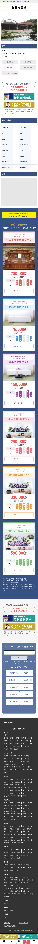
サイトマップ (23, 923)
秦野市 (24, 814)
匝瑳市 (24, 834)
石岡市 (6, 877)
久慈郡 (6, 883)
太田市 (30, 850)
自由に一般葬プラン (19, 528)
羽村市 (27, 764)
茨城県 (6, 874)
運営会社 (7, 923)
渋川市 (24, 852)
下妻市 (29, 883)
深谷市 (24, 793)
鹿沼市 (6, 867)
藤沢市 (6, 816)
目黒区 (16, 749)
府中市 (11, 770)
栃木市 (17, 867)
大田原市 (19, 865)
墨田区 (17, 743)
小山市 (26, 865)
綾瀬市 (30, 803)
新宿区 (6, 743)
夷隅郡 (24, 826)
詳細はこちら (18, 291)
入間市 (17, 779)
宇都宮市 (12, 865)
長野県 (6, 907)
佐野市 (11, 867)
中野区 (24, 746)
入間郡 (11, 779)
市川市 (30, 826)
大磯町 (20, 805)
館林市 (6, 855)
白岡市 (26, 787)
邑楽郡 (24, 850)
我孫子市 (10, 826)
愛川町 (6, 803)
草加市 (6, 790)
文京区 (6, 749)
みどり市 (12, 858)
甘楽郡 (6, 852)
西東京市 (13, 764)
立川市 (17, 761)
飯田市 (11, 910)
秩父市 (11, 790)
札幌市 (6, 903)
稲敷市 (17, 877)
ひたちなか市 (22, 894)
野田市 (19, 840)
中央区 (6, 746)
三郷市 (13, 796)
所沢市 (24, 790)
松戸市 (30, 840)
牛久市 (23, 877)
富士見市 (6, 796)
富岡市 (17, 855)
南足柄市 (23, 816)
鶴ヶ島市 (18, 790)
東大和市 (21, 767)
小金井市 (18, 759)
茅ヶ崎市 (6, 814)
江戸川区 (23, 738)
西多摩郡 (6, 764)
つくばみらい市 (8, 888)
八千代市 (13, 843)
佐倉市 (19, 834)
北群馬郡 (12, 852)
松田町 (11, 816)
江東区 (16, 741)
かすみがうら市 (14, 880)
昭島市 (6, 756)
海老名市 (13, 805)
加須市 (30, 779)
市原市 (6, 829)
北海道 (6, 900)
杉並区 (11, 743)
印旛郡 (17, 829)
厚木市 (24, 803)
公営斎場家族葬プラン (19, 237)
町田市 (17, 770)
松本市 (6, 910)
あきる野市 (13, 756)
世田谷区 (23, 743)
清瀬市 (6, 759)
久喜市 (30, 782)
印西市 (11, 829)
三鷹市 (23, 770)
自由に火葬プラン (19, 359)
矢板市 (17, 870)
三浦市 (17, 816)
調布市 (29, 761)
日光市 (29, 867)
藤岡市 (29, 855)
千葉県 (6, 823)
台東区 (30, 743)
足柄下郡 (18, 803)
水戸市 (29, 894)
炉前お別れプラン (19, 304)
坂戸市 (14, 787)
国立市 (11, 759)
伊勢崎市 (18, 850)
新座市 (30, 790)
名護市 (6, 917)
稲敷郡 (11, 877)
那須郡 (23, 867)
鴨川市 (19, 832)
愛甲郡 (11, 803)
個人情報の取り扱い (10, 926)
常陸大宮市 (7, 894)
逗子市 (24, 811)
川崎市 (24, 808)
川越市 (11, 782)
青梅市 (26, 756)
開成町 (13, 808)
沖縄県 (6, 914)
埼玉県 (6, 776)
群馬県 (6, 847)
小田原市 (6, 808)
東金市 (17, 837)
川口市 (6, 782)
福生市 (6, 770)
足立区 (6, 738)
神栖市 (22, 880)
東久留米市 (7, 767)
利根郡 (11, 855)
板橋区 (17, 738)
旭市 (5, 826)
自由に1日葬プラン (19, 416)
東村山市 (14, 767)
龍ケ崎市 (6, 896)
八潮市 (19, 796)
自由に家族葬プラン (19, 472)
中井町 (13, 814)
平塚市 (30, 814)
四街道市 (20, 843)
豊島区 (19, 746)
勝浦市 (24, 832)
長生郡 (11, 837)
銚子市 (6, 837)
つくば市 (23, 885)
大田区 (30, 738)
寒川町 (19, 811)
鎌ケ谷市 (12, 832)
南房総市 (6, 843)
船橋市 (24, 840)
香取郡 (29, 829)
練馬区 (30, 746)
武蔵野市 (29, 770)
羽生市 (6, 793)
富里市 (23, 837)
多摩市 (23, 761)
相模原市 (6, 811)
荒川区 (11, 738)
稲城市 (20, 756)
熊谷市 (6, 785)
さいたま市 (7, 787)
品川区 (22, 741)
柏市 (29, 832)
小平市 (6, 761)
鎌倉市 (19, 808)
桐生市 (19, 852)
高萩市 (11, 885)
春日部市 (23, 779)
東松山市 (18, 793)
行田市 (24, 782)
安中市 (11, 850)
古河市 (11, 883)
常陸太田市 (25, 891)
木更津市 (6, 834)
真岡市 (11, 870)
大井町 (26, 805)
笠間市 (29, 877)
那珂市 (28, 888)
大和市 (30, 816)
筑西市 (17, 885)
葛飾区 (6, 741)
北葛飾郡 (18, 782)
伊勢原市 (6, 805)
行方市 (6, 891)
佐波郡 (19, 858)
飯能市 (11, 793)
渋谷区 (28, 741)
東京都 (6, 733)
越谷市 (17, 785)
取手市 (22, 888)
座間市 (13, 811)
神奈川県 (7, 800)
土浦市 (17, 888)
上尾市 (6, 779)
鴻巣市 (11, 785)
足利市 (6, 865)
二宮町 (19, 814)
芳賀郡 (6, 870)
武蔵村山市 (7, 772)
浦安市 (23, 829)
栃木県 (6, 862)
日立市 (14, 894)
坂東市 (11, 891)
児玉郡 (23, 785)
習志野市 (6, 840)
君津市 (13, 834)
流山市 (29, 837)
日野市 (28, 767)
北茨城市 (28, 880)
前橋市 (6, 858)
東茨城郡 (18, 891)
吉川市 (24, 796)
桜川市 (17, 883)
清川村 (30, 808)
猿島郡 (23, 883)
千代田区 (12, 746)
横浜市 (13, 819)
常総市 (6, 885)
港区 (11, 749)
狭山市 (20, 787)
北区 (11, 741)
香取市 (6, 832)
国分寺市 (25, 759)
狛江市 (11, 761)
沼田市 (23, 855)
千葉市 (30, 834)
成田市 (13, 840)
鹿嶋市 (6, 880)
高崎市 (30, 852)
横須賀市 (6, 819)
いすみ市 (18, 826)
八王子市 (20, 764)
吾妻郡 (6, 850)
